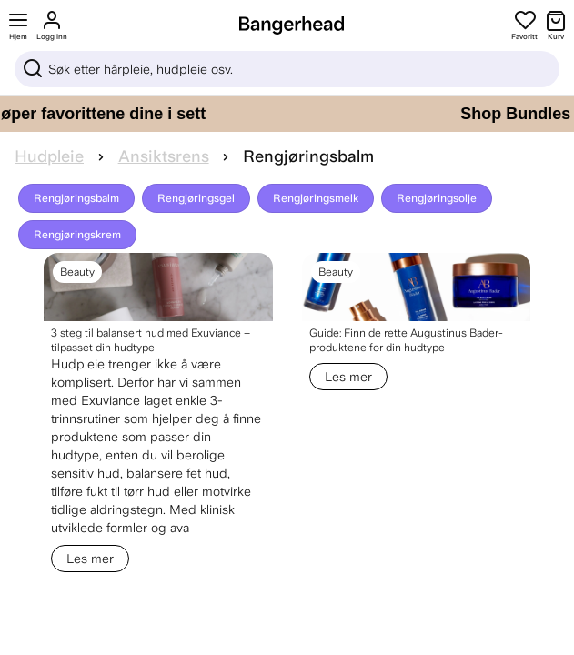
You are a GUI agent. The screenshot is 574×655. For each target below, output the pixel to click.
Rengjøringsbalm (76, 198)
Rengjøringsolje (437, 198)
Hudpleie (49, 156)
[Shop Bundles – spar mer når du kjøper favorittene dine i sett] (287, 114)
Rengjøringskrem (77, 234)
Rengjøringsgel (196, 198)
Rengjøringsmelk (315, 198)
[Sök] (287, 69)
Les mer (90, 558)
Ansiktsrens (163, 156)
